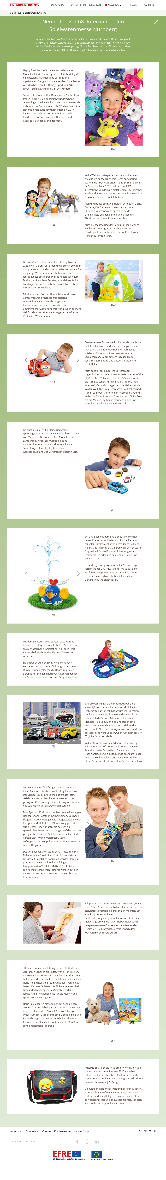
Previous (88, 107)
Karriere (147, 4)
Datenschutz (32, 1131)
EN (140, 1131)
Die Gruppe (56, 4)
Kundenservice (62, 1131)
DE (145, 1131)
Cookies (46, 1131)
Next (139, 107)
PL (155, 1131)
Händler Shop (81, 1131)
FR (150, 1131)
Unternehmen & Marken (84, 4)
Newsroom (113, 4)
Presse (131, 4)
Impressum (16, 1131)
